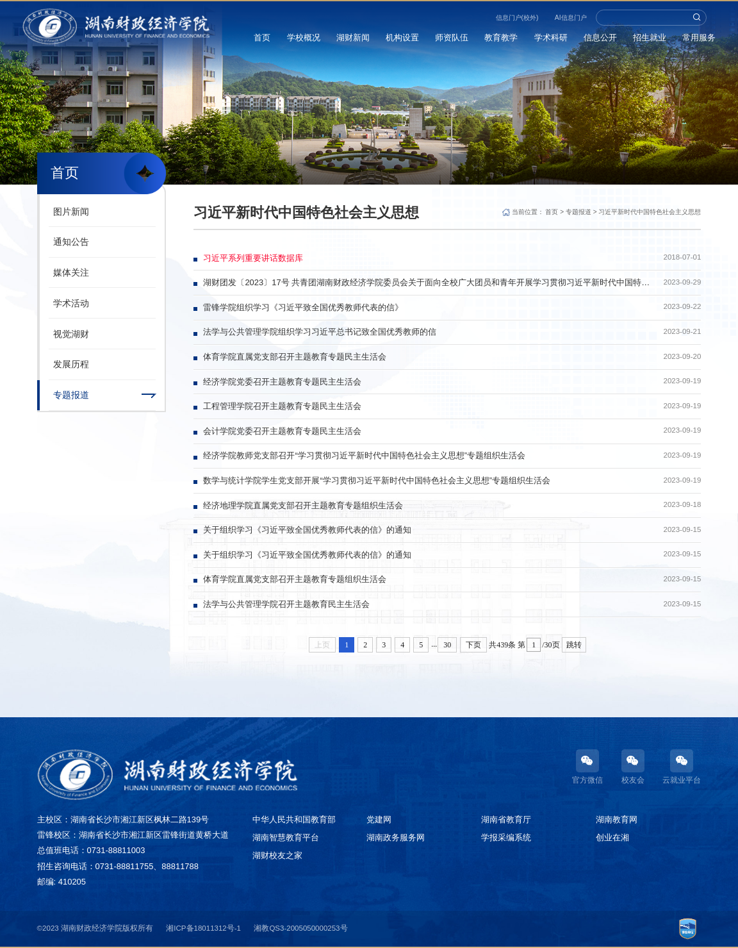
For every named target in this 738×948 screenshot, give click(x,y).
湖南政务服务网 (395, 837)
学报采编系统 (506, 837)
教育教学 (501, 37)
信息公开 (600, 37)
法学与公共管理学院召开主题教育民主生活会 (286, 604)
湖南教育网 (616, 819)
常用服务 (699, 37)
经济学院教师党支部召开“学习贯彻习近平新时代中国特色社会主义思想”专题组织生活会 (364, 455)
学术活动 (71, 303)
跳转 (574, 644)
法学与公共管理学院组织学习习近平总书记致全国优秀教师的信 (319, 332)
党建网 (378, 819)
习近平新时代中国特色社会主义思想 (649, 211)
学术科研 (551, 37)
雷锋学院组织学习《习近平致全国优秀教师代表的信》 (303, 307)
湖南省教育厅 (506, 819)
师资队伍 (452, 37)
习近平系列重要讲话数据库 (253, 258)
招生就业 (649, 37)
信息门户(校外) (517, 17)
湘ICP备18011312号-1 (203, 928)
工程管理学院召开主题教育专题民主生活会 (282, 406)
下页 (473, 644)
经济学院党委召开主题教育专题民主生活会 (282, 382)
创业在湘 (612, 837)
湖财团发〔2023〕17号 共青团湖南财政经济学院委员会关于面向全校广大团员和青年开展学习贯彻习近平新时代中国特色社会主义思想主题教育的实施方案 (426, 282)
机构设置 (402, 37)
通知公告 (71, 242)
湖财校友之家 (277, 855)
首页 (262, 37)
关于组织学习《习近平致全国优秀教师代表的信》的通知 (307, 530)
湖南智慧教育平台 (285, 837)
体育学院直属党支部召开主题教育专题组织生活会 (294, 579)
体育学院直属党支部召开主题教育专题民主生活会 (294, 357)
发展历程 (71, 364)
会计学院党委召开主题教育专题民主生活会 (282, 431)
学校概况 (303, 37)
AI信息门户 (571, 17)
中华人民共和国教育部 (294, 819)
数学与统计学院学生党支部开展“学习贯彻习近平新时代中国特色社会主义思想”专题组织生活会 (376, 480)
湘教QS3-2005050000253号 (300, 928)
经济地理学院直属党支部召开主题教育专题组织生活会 (303, 505)
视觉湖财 (71, 334)
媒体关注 (71, 272)
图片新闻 (71, 211)
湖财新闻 (353, 37)
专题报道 (71, 395)
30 (447, 644)
